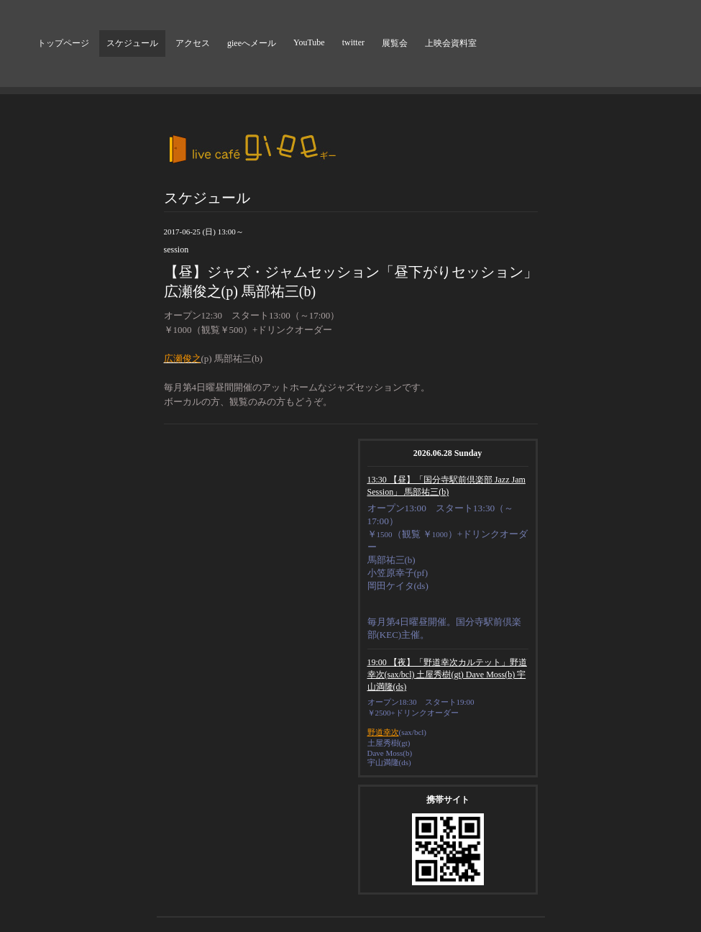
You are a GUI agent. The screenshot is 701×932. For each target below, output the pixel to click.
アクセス (192, 43)
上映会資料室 (451, 43)
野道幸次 (383, 732)
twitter (353, 42)
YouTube (309, 42)
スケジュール (132, 43)
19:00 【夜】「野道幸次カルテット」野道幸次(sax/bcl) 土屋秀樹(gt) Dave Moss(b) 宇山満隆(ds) (447, 674)
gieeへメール (251, 43)
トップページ (63, 43)
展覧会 (395, 43)
